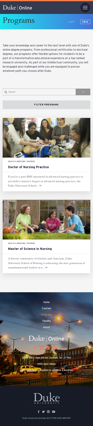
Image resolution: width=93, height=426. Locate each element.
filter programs (46, 105)
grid (85, 22)
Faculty (46, 321)
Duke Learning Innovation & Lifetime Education (46, 370)
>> (40, 186)
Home (46, 302)
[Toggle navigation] (85, 8)
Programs (46, 315)
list (71, 22)
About (46, 327)
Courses (46, 308)
